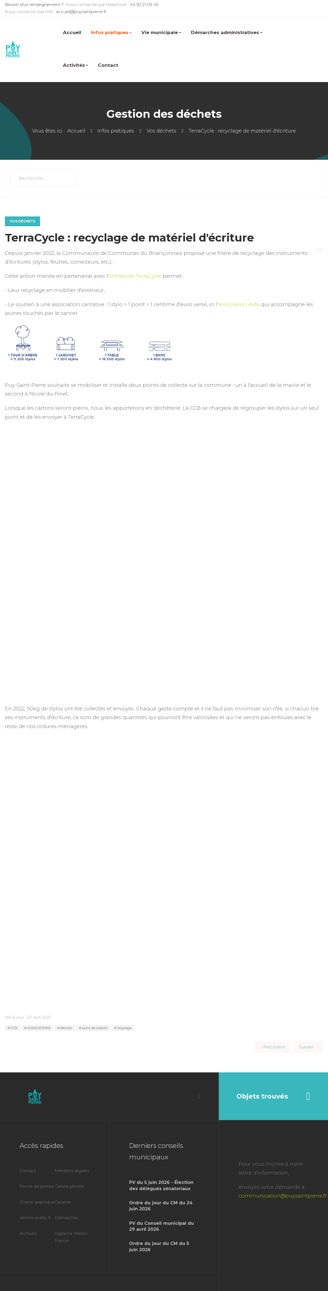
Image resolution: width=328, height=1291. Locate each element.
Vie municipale (161, 32)
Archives (28, 1233)
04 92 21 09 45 (144, 4)
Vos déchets (22, 221)
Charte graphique (37, 1202)
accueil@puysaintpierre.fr (81, 11)
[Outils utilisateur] (320, 250)
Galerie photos (69, 1186)
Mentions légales (72, 1170)
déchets (65, 1028)
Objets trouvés (273, 1096)
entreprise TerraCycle (135, 276)
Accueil (72, 32)
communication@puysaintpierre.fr (283, 1196)
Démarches (66, 1217)
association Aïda (239, 304)
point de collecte (94, 1028)
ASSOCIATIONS (38, 1028)
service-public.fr (35, 1217)
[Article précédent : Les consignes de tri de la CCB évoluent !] (272, 1047)
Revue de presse (37, 1186)
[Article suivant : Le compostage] (309, 1047)
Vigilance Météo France (71, 1237)
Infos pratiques (111, 32)
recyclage (124, 1028)
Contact (108, 65)
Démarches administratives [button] (226, 32)
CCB (13, 1028)
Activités (75, 65)
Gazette (63, 1202)
